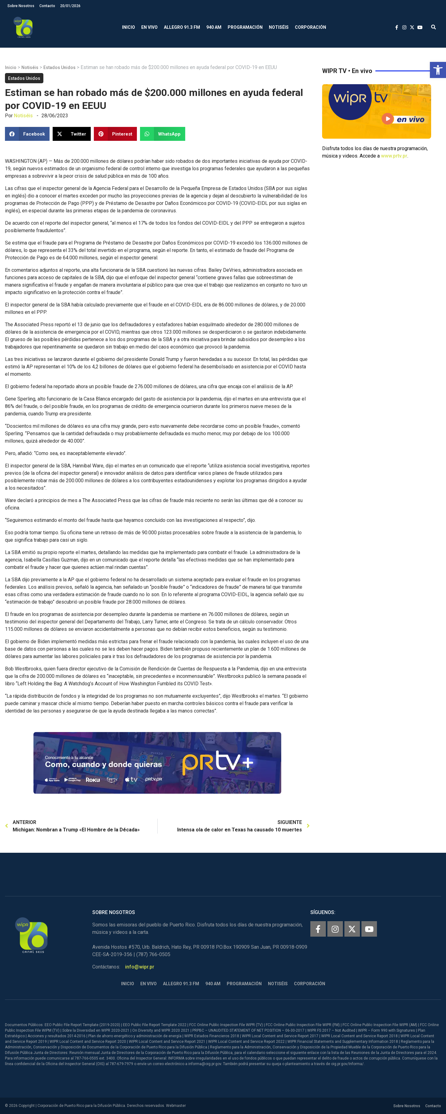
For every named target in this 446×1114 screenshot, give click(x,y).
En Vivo (149, 27)
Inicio (128, 27)
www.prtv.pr (394, 156)
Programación (245, 27)
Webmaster (176, 1105)
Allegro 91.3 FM (182, 27)
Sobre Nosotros (20, 6)
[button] (438, 70)
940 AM (213, 27)
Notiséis (279, 27)
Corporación (310, 27)
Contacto (47, 6)
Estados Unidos (59, 67)
